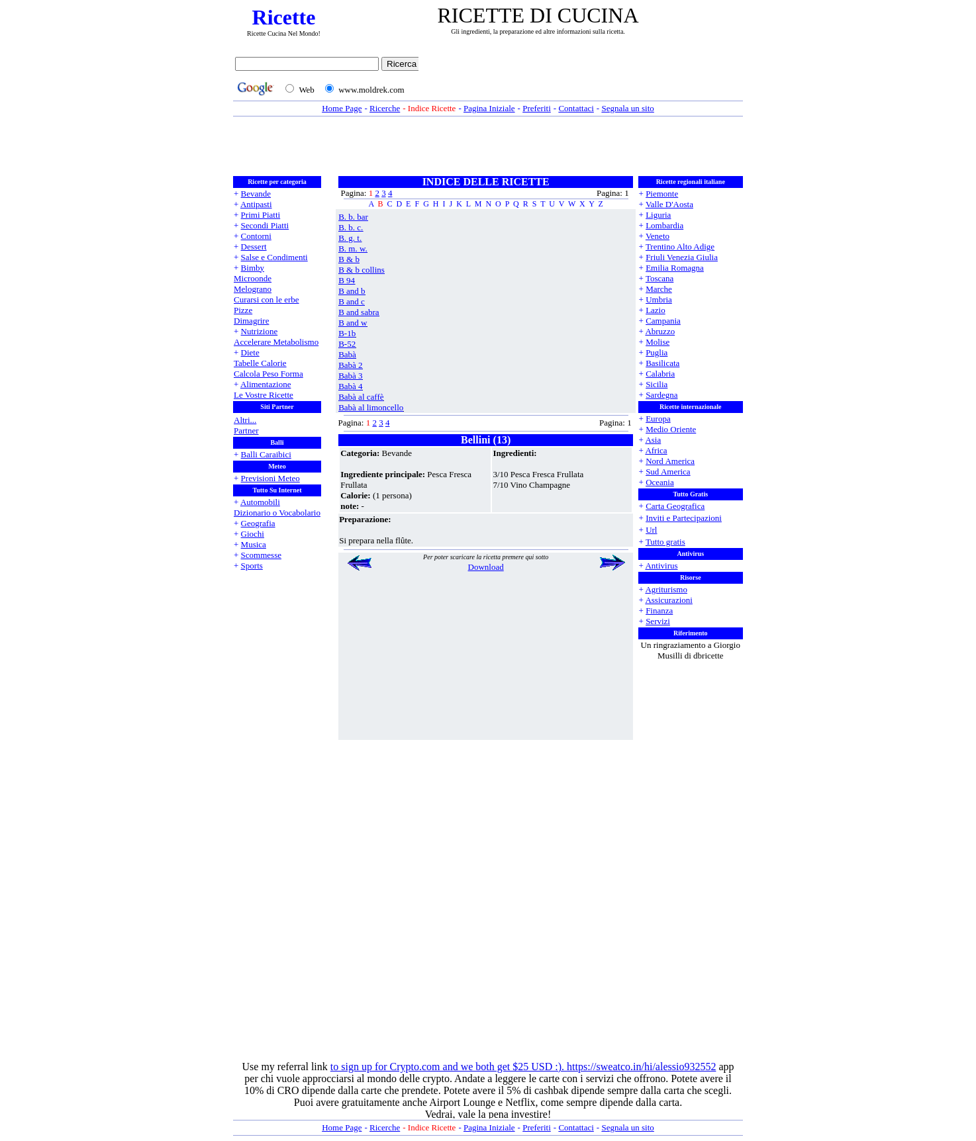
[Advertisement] (584, 77)
